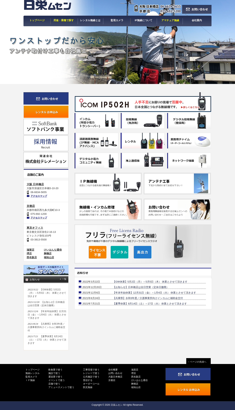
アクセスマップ (39, 196)
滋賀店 (30, 249)
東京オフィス (35, 227)
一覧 (64, 279)
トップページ (32, 369)
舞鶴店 (48, 253)
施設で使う (54, 373)
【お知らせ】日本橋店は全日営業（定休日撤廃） (141, 287)
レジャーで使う (91, 373)
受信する (87, 380)
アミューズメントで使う (61, 387)
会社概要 (113, 369)
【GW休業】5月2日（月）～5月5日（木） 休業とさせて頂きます (150, 281)
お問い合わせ (115, 373)
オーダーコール (91, 383)
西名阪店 (32, 257)
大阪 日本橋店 (35, 184)
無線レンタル (32, 373)
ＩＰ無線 (30, 380)
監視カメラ (31, 376)
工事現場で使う (91, 369)
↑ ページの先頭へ (198, 361)
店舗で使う (54, 383)
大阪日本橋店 (115, 376)
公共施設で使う (91, 376)
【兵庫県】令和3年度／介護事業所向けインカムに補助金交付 (148, 298)
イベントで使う (56, 380)
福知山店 (49, 257)
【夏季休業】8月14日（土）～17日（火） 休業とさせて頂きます (150, 303)
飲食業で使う (55, 369)
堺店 (29, 253)
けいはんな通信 (53, 249)
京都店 (31, 206)
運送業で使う (55, 376)
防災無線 (87, 387)
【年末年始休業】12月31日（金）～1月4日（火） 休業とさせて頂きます (154, 292)
